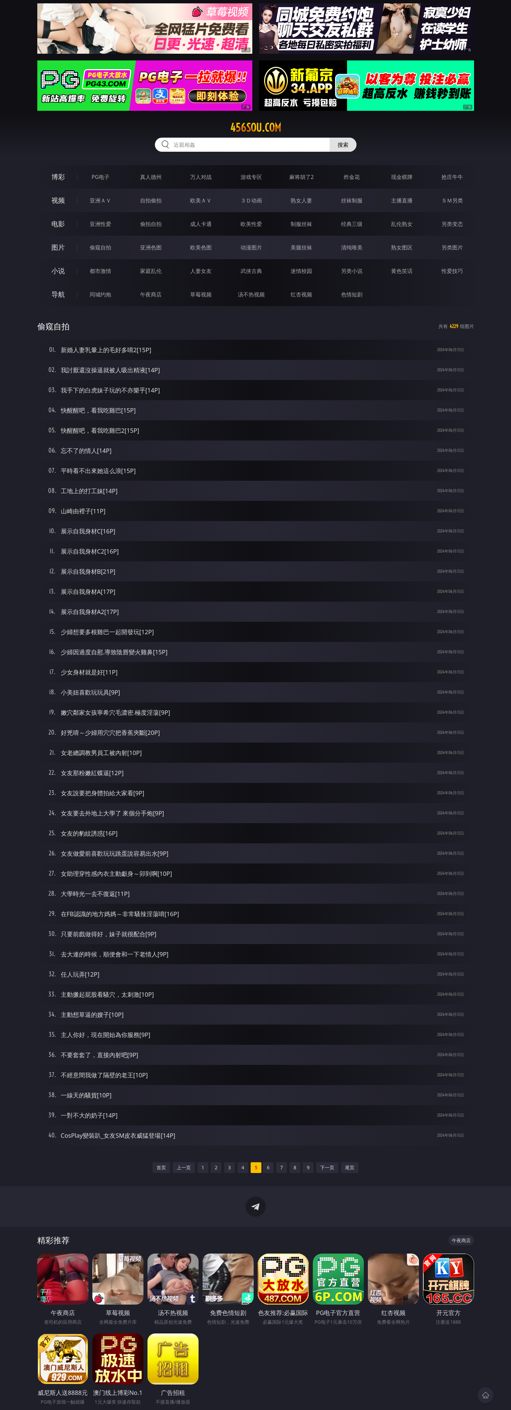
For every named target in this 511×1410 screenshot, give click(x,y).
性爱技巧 (452, 271)
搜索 (343, 144)
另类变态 (452, 224)
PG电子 (101, 177)
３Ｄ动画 (251, 200)
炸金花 (352, 177)
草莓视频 (201, 294)
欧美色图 (201, 247)
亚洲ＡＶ (100, 200)
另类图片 (452, 247)
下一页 (327, 1167)
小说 (58, 270)
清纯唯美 (352, 247)
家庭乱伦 (151, 271)
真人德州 (151, 177)
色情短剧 (352, 294)
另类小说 (352, 271)
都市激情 (100, 271)
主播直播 (402, 200)
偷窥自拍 (100, 247)
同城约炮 (100, 294)
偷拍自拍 (151, 224)
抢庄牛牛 (452, 177)
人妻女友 (201, 271)
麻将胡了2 (301, 177)
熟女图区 (402, 247)
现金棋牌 (402, 177)
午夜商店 (151, 294)
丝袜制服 (352, 200)
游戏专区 (251, 177)
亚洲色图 (151, 247)
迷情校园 (301, 271)
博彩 (58, 176)
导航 (58, 294)
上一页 (184, 1167)
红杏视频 (301, 294)
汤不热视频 (251, 294)
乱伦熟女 (402, 224)
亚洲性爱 (100, 224)
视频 (58, 200)
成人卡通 (201, 224)
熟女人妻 (301, 200)
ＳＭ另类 (452, 200)
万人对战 (201, 177)
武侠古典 (251, 271)
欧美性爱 (251, 224)
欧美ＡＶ (201, 200)
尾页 (349, 1167)
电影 (58, 223)
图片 (58, 247)
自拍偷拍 (151, 200)
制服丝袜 (301, 224)
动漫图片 (251, 247)
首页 (161, 1167)
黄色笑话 (402, 271)
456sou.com (255, 127)
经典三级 (352, 224)
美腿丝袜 (301, 247)
